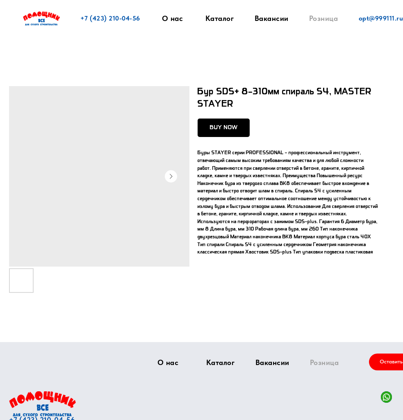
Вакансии (272, 18)
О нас (172, 18)
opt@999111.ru (381, 18)
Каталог (219, 18)
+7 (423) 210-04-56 (110, 18)
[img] (42, 403)
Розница (323, 18)
